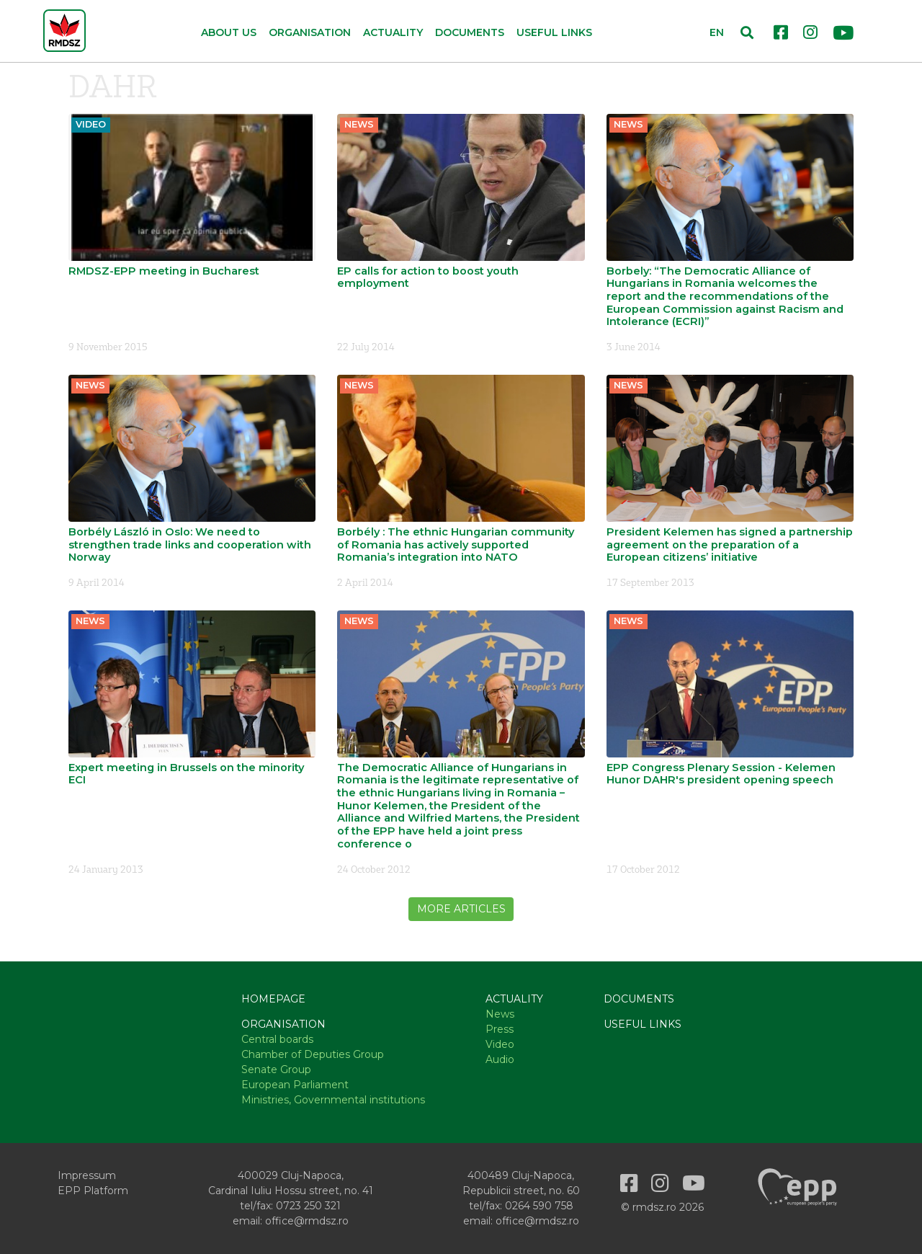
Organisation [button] (310, 32)
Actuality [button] (393, 32)
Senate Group (276, 1069)
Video (499, 1044)
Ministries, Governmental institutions (333, 1099)
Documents (469, 32)
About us (228, 32)
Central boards (277, 1039)
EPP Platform (93, 1190)
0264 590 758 (539, 1205)
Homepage (273, 998)
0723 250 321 (308, 1205)
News (499, 1014)
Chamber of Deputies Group (312, 1054)
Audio (499, 1059)
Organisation (283, 1024)
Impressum (87, 1175)
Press (499, 1029)
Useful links (554, 32)
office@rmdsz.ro (307, 1220)
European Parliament (295, 1084)
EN (717, 32)
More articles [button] (461, 908)
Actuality (514, 998)
